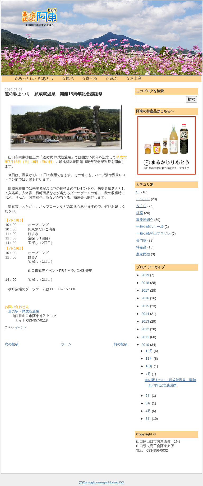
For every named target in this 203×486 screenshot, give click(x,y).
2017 (145, 290)
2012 (145, 329)
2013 (145, 321)
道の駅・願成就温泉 (23, 311)
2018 (145, 283)
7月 (149, 374)
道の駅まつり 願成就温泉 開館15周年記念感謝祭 (54, 93)
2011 (145, 337)
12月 (150, 351)
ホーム (66, 344)
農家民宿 (143, 254)
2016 (145, 298)
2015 (145, 306)
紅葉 (139, 213)
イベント (21, 327)
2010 (145, 345)
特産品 (141, 247)
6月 (149, 396)
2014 (145, 314)
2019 (145, 275)
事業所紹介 (144, 220)
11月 (150, 358)
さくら (141, 206)
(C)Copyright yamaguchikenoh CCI (101, 482)
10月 (150, 366)
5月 (149, 403)
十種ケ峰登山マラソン (153, 233)
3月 (149, 419)
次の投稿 (12, 344)
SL (138, 192)
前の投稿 (120, 344)
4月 (149, 411)
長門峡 (141, 240)
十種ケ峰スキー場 (150, 227)
